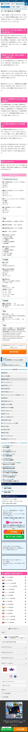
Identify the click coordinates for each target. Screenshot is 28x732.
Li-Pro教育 (4, 697)
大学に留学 (6, 426)
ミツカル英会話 (5, 693)
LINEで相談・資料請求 (14, 537)
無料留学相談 (14, 352)
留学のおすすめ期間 (8, 407)
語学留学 (5, 373)
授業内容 (5, 398)
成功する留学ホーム (14, 628)
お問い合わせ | (9, 721)
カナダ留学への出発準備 (10, 471)
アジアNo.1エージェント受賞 (9, 499)
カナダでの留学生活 (10, 476)
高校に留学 (6, 433)
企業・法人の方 (6, 685)
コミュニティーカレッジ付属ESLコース (13, 395)
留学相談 (10, 532)
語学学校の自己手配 (9, 467)
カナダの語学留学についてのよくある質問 (13, 360)
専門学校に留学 (7, 420)
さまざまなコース (7, 411)
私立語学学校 (6, 388)
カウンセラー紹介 (18, 501)
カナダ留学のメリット (9, 451)
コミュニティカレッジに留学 (10, 423)
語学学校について (7, 385)
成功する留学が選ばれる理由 (9, 503)
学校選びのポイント (8, 401)
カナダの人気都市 (8, 459)
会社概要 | (5, 721)
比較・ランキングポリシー (8, 681)
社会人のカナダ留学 (12, 463)
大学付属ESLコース (8, 392)
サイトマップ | (16, 722)
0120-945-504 (20, 3)
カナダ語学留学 (9, 455)
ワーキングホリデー (8, 436)
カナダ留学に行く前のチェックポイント (11, 365)
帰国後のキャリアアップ (9, 439)
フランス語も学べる (8, 417)
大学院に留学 (6, 429)
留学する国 (9, 491)
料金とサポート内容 (7, 501)
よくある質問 (6, 376)
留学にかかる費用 (7, 404)
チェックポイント (7, 382)
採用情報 (20, 722)
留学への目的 (7, 487)
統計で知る (6, 379)
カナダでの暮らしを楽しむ (11, 480)
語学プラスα (6, 414)
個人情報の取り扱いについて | (17, 721)
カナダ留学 (8, 446)
